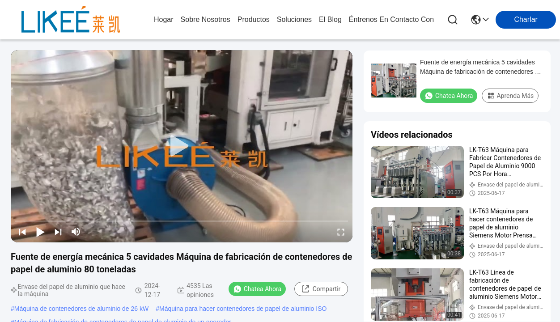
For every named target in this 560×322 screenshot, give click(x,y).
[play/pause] (40, 231)
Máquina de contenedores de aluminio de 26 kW (81, 308)
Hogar (164, 19)
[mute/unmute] (76, 231)
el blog (330, 19)
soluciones (294, 19)
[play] (181, 146)
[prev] (22, 231)
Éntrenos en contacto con (391, 19)
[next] (58, 231)
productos (254, 19)
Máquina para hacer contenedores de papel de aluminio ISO (243, 308)
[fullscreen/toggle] (341, 231)
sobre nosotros (205, 19)
